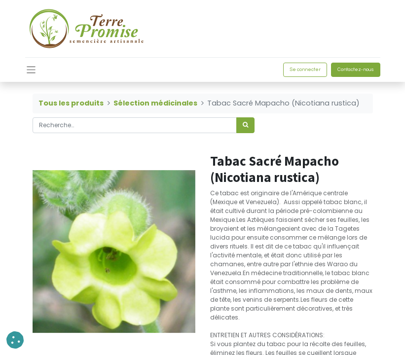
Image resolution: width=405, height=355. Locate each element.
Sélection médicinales (155, 103)
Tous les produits (71, 103)
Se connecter (305, 69)
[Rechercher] (245, 125)
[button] (15, 340)
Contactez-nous (355, 69)
